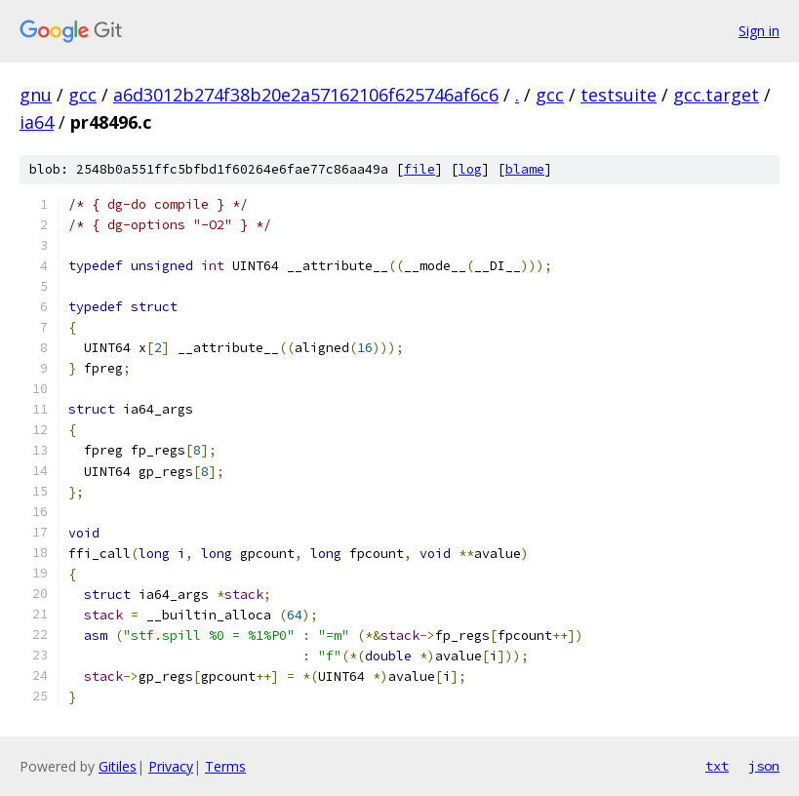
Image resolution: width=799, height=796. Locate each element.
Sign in (759, 30)
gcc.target (716, 94)
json (763, 766)
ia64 (37, 122)
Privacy (170, 766)
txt (717, 766)
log (470, 169)
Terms (225, 766)
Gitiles (118, 766)
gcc (82, 94)
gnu (36, 94)
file (419, 169)
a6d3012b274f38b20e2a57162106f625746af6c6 (306, 94)
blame (524, 169)
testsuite (618, 94)
